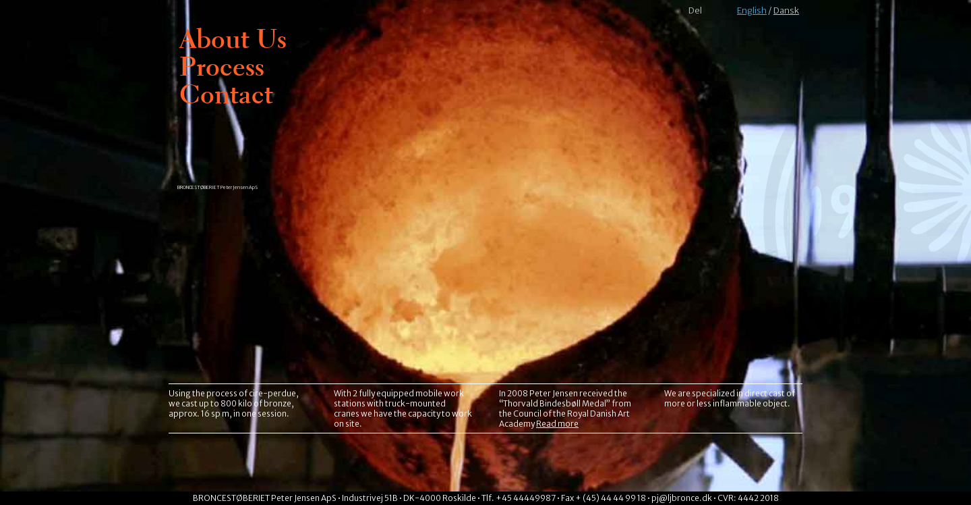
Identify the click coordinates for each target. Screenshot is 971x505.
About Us (233, 39)
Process (221, 66)
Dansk (786, 10)
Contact (226, 94)
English (752, 10)
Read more (557, 424)
